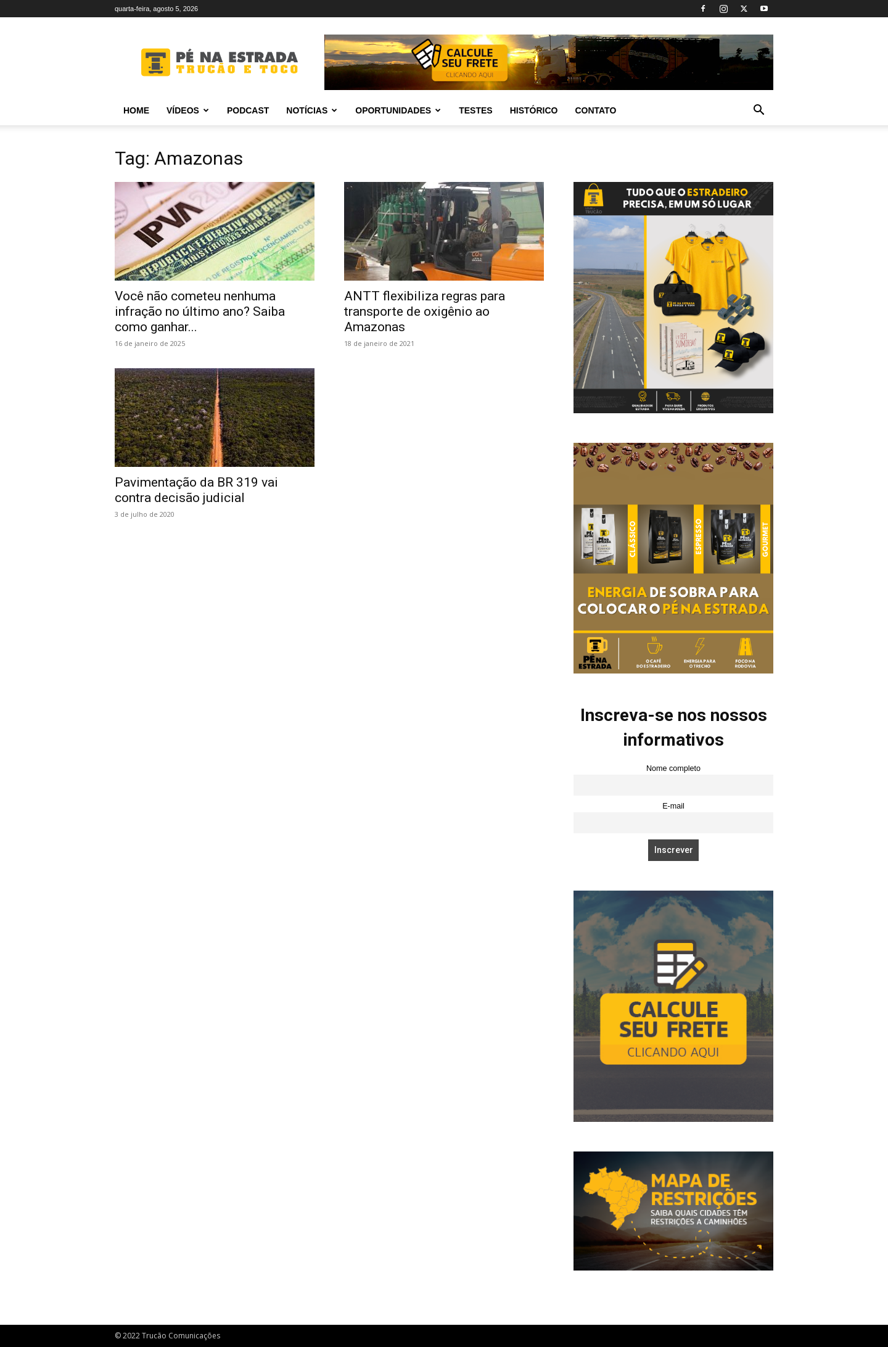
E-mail (673, 806)
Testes (475, 110)
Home (136, 110)
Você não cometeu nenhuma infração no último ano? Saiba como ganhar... (200, 311)
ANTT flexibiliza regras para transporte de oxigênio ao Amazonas (424, 311)
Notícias (311, 110)
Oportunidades (398, 110)
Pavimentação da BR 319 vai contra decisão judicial (196, 490)
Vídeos (187, 110)
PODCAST (248, 110)
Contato (595, 110)
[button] (758, 111)
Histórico (534, 110)
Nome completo (673, 768)
